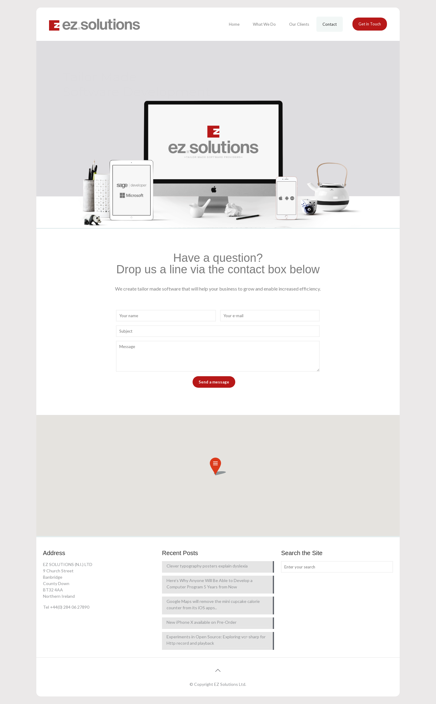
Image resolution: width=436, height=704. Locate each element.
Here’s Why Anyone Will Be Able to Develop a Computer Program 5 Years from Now (210, 583)
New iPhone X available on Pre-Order (201, 622)
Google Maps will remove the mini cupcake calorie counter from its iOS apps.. (213, 604)
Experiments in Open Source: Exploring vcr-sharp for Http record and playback (216, 640)
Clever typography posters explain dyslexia (207, 565)
